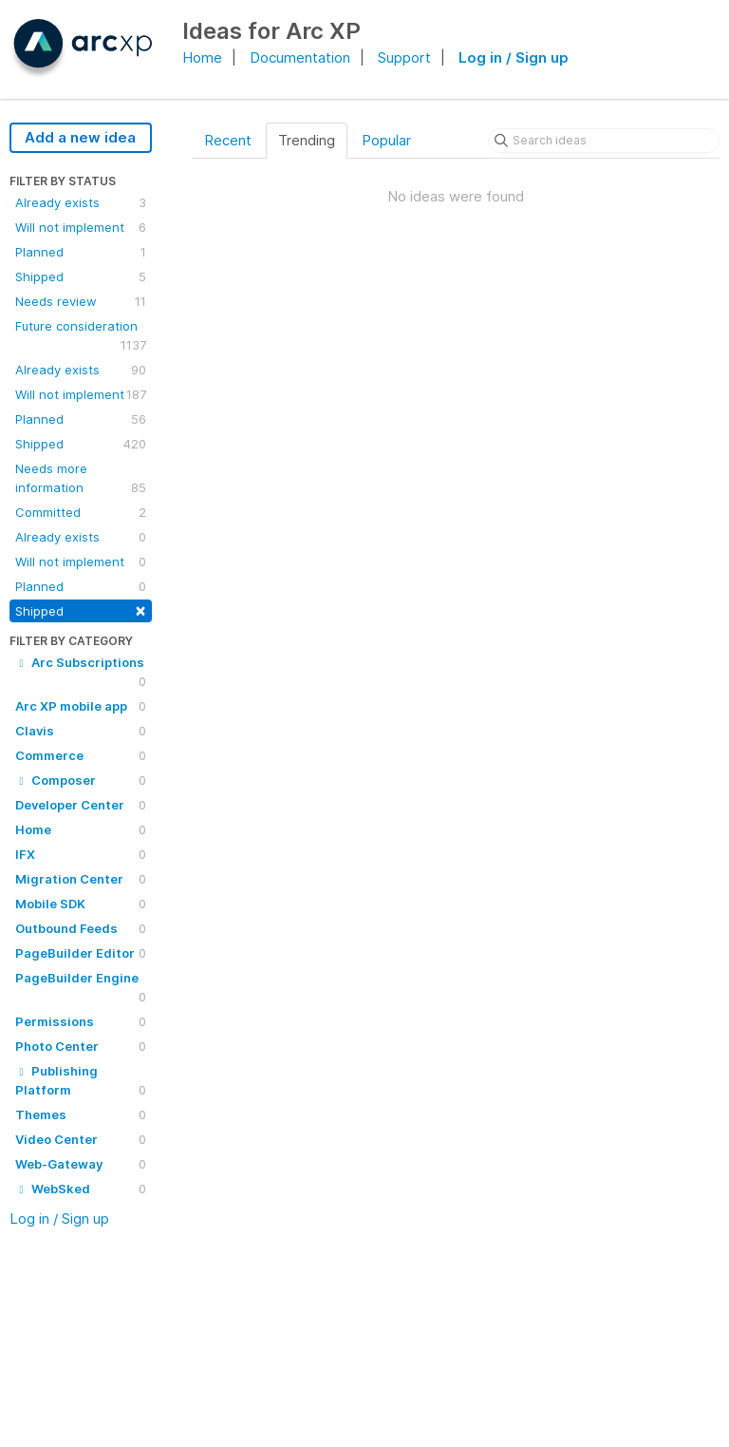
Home (202, 57)
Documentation (300, 57)
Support (404, 57)
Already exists (80, 202)
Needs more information (80, 479)
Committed (80, 512)
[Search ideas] (604, 140)
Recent (228, 140)
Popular (386, 140)
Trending (306, 140)
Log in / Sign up (513, 57)
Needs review (80, 301)
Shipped (80, 276)
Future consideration (80, 336)
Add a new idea (80, 137)
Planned (80, 251)
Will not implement (80, 227)
